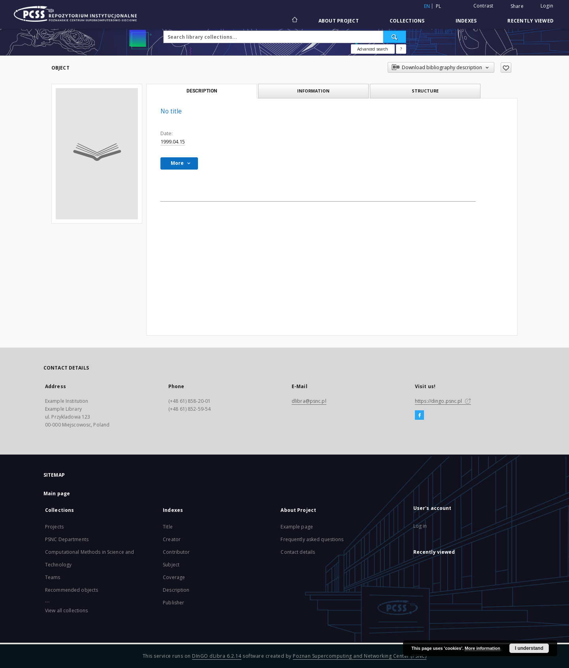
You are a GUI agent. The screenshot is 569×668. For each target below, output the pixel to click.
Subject (171, 564)
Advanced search (372, 49)
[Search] (394, 36)
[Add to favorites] (506, 67)
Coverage (174, 577)
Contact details (298, 552)
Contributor (176, 552)
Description (176, 590)
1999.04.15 (172, 141)
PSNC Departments (67, 539)
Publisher (173, 602)
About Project (338, 20)
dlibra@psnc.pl (309, 401)
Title (168, 526)
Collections (407, 20)
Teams (52, 577)
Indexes (466, 20)
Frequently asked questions (312, 539)
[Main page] (294, 20)
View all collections (66, 610)
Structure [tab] (425, 91)
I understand (529, 648)
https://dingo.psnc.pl (443, 401)
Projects (54, 526)
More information (482, 648)
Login (547, 5)
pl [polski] (438, 6)
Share (517, 6)
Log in (420, 526)
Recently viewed (530, 20)
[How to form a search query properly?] (401, 49)
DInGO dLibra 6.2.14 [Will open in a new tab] (216, 656)
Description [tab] (202, 91)
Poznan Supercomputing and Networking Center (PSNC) (359, 656)
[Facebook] (419, 415)
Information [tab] (313, 91)
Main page (56, 493)
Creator (172, 539)
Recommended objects (71, 590)
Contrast (483, 5)
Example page (297, 526)
